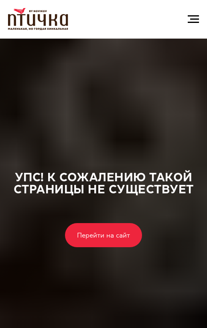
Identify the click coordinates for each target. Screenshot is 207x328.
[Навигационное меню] (193, 19)
